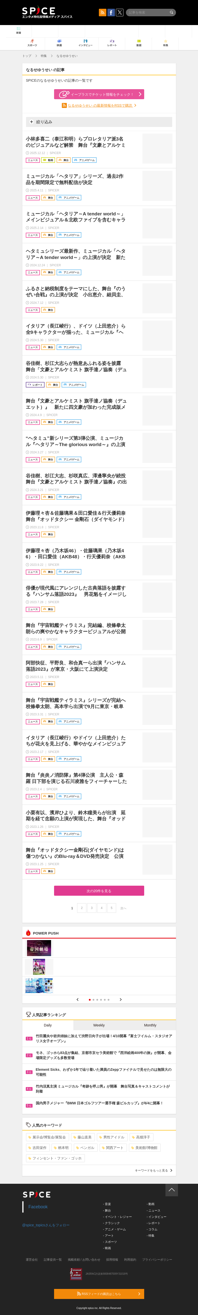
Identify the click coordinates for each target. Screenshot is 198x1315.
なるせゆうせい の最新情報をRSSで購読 (100, 105)
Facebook (38, 1206)
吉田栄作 (37, 1148)
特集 (44, 56)
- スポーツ (110, 1242)
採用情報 (112, 1259)
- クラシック (111, 1223)
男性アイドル (111, 1137)
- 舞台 (107, 1210)
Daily (48, 1025)
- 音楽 (107, 1204)
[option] (99, 967)
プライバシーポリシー (157, 1259)
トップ (26, 56)
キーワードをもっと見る (153, 1170)
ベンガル (85, 1148)
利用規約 (130, 1259)
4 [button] (101, 1000)
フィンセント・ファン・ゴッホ (55, 1158)
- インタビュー (156, 1217)
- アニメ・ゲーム (114, 1229)
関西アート (113, 1148)
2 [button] (93, 1000)
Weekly (99, 1025)
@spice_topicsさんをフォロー (46, 1225)
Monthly (150, 1025)
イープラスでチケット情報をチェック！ (96, 94)
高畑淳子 (141, 1137)
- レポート (153, 1223)
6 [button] (108, 1000)
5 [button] (105, 1000)
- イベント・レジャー (117, 1217)
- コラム (152, 1229)
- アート (108, 1235)
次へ (123, 908)
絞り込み (40, 121)
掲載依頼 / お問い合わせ (84, 1259)
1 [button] (90, 1000)
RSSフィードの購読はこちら (108, 1294)
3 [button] (97, 1000)
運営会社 (32, 1259)
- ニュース (153, 1210)
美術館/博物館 (144, 1148)
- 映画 (107, 1248)
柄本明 (61, 1148)
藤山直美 (82, 1137)
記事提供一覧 (53, 1259)
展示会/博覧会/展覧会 (47, 1137)
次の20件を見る (99, 891)
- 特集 (150, 1235)
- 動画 (150, 1204)
